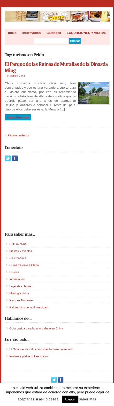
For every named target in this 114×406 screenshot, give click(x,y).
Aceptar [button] (70, 399)
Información (31, 33)
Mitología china (19, 293)
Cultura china (18, 244)
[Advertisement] (41, 196)
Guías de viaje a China (24, 265)
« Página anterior (17, 135)
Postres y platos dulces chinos (28, 356)
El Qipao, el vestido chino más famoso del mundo (41, 349)
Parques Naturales (21, 300)
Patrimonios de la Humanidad (28, 307)
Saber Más (87, 399)
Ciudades (53, 33)
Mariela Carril (17, 75)
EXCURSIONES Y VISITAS (86, 33)
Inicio (12, 33)
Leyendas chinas (20, 286)
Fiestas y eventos (20, 251)
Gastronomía (17, 258)
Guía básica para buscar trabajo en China (36, 328)
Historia (14, 272)
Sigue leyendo (18, 117)
